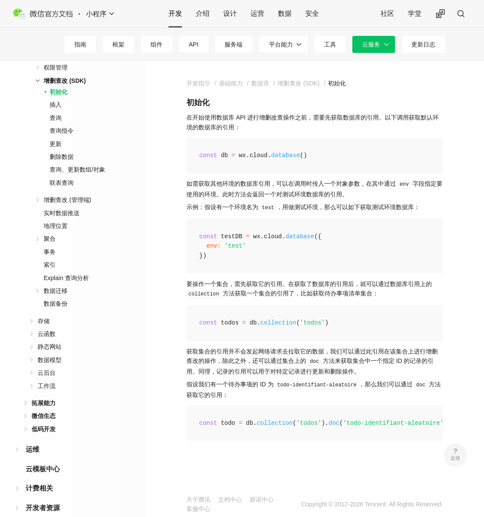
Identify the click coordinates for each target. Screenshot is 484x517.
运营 (257, 13)
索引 (50, 264)
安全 (312, 13)
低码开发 (44, 429)
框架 (118, 44)
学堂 (415, 13)
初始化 (59, 91)
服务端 (233, 44)
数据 (285, 13)
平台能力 (281, 44)
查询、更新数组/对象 (77, 169)
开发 (175, 13)
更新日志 (423, 44)
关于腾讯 (198, 499)
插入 (56, 104)
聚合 (50, 238)
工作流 (47, 386)
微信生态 (44, 415)
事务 (50, 251)
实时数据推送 (62, 213)
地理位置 (56, 225)
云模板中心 (43, 469)
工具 (330, 44)
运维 (32, 449)
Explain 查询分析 (66, 278)
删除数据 (62, 156)
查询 (56, 117)
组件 (156, 44)
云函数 (47, 333)
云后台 (47, 372)
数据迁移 (56, 290)
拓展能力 (44, 403)
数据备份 (56, 303)
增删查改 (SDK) (65, 80)
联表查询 (62, 182)
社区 (387, 13)
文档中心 (230, 499)
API (193, 44)
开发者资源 (43, 507)
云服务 (371, 44)
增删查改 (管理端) (67, 199)
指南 (80, 44)
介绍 (203, 13)
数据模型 (50, 359)
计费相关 (39, 488)
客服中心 (198, 508)
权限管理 (56, 67)
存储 (44, 321)
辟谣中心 (262, 499)
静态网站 (50, 346)
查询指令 (62, 130)
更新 (56, 143)
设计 (230, 13)
